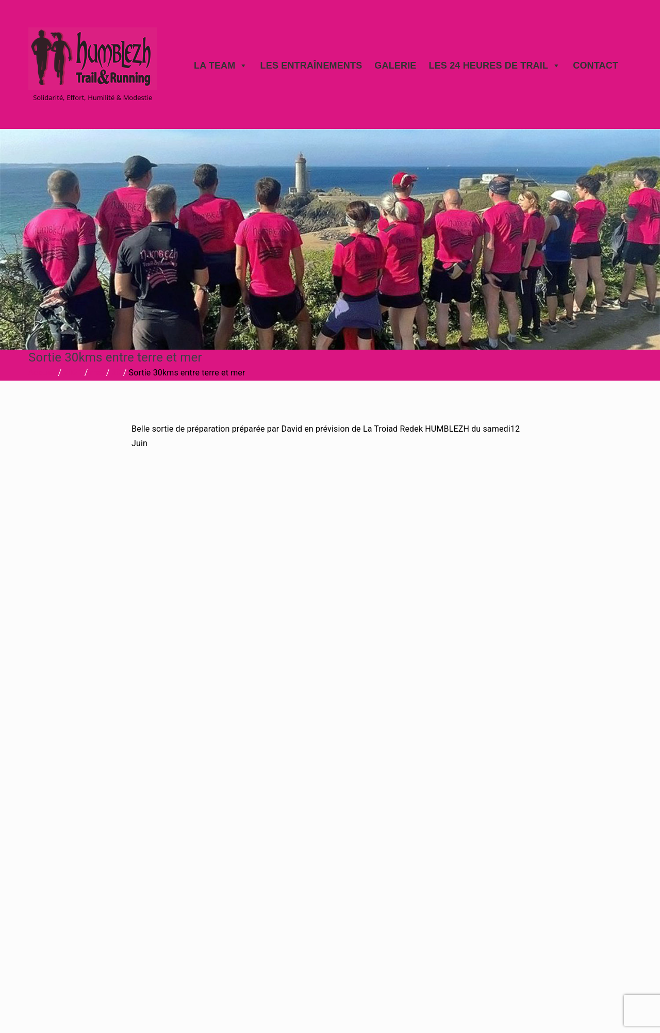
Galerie (395, 65)
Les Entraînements (311, 65)
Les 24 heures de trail (494, 65)
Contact (595, 65)
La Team (221, 65)
